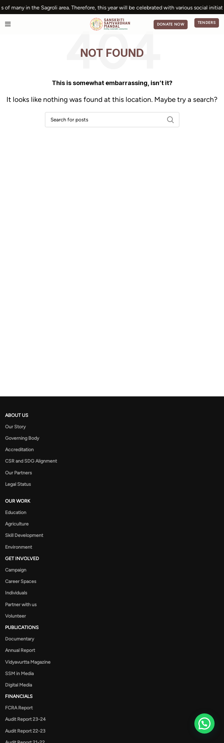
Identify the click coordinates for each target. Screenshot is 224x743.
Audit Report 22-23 (25, 731)
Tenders (207, 23)
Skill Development (24, 535)
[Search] (112, 119)
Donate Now (170, 24)
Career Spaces (20, 581)
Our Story (15, 427)
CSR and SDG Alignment (31, 461)
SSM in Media (19, 673)
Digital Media (18, 685)
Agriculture (17, 524)
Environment (18, 547)
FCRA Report (19, 708)
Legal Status (18, 484)
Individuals (16, 593)
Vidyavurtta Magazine (28, 662)
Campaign (15, 570)
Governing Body (22, 438)
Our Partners (18, 473)
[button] (204, 723)
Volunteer (15, 616)
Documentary (19, 639)
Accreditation (19, 450)
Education (15, 512)
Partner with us (21, 605)
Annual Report (20, 650)
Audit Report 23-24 (25, 719)
